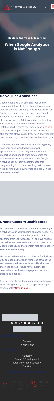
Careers (27, 341)
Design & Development (27, 359)
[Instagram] (16, 323)
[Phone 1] (38, 323)
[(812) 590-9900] (41, 383)
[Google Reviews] (33, 323)
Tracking (27, 366)
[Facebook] (12, 323)
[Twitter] (29, 323)
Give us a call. (22, 288)
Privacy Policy (27, 344)
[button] (44, 6)
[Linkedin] (42, 323)
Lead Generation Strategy (27, 362)
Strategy (27, 355)
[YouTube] (25, 323)
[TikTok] (20, 323)
